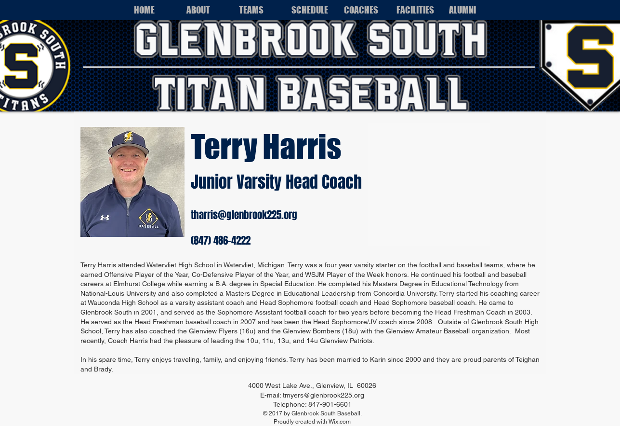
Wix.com (340, 421)
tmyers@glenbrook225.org (323, 395)
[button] (205, 10)
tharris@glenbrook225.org (244, 214)
